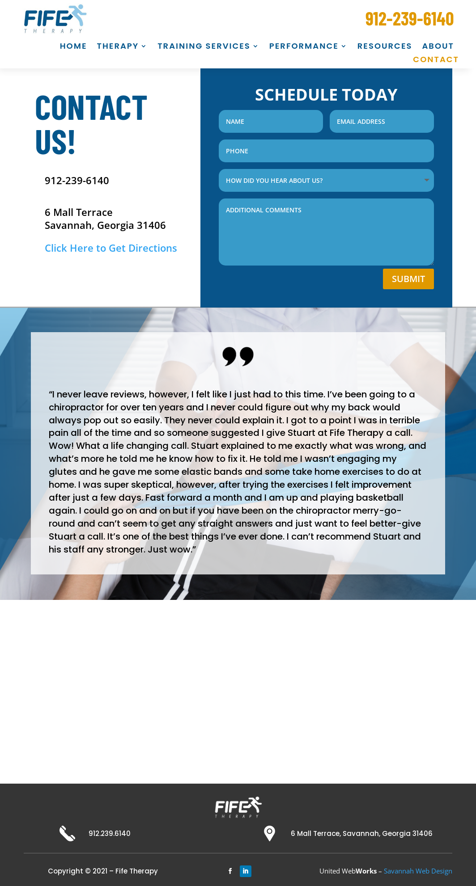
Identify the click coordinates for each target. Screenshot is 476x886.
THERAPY (118, 47)
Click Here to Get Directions (112, 247)
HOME (73, 47)
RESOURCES (384, 47)
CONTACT (436, 60)
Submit (408, 277)
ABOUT (438, 47)
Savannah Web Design (418, 869)
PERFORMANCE (304, 47)
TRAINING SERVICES (204, 47)
